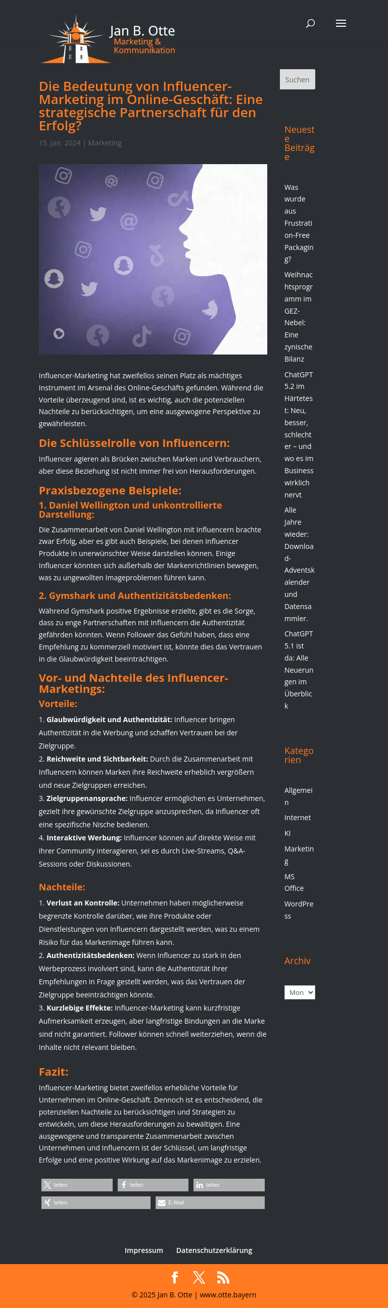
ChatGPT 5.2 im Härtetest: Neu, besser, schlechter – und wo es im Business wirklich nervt (299, 434)
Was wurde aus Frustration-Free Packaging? (299, 223)
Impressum (144, 1250)
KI (287, 833)
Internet (297, 817)
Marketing (105, 142)
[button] (77, 1185)
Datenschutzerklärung (214, 1250)
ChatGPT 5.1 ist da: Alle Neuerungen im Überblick (299, 670)
